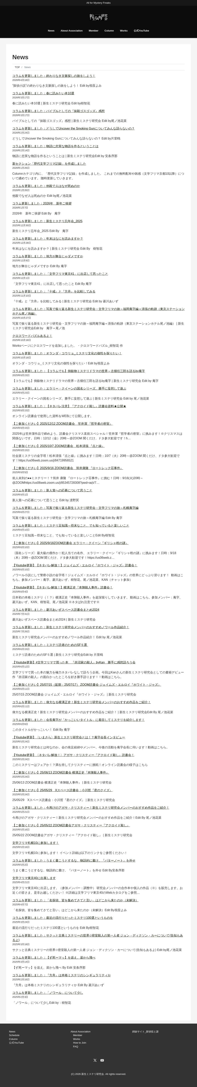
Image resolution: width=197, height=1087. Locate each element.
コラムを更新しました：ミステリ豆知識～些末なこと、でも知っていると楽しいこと (70, 525)
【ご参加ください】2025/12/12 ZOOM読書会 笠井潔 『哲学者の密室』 (62, 423)
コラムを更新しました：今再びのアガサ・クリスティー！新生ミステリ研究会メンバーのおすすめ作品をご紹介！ (90, 807)
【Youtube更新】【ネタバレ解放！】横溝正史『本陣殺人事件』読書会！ (62, 587)
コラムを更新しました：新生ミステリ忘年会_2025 (47, 221)
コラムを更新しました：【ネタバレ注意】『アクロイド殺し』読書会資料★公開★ (69, 406)
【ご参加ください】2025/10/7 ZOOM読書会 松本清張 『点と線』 (58, 446)
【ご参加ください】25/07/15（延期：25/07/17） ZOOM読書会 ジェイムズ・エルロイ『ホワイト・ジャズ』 (86, 684)
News (51, 30)
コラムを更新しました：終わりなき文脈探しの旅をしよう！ (53, 75)
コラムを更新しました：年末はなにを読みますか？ (47, 238)
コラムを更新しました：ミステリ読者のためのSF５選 (50, 645)
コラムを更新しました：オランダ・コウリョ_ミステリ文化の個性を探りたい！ (67, 353)
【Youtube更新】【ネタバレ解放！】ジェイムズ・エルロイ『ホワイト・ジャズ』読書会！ (74, 565)
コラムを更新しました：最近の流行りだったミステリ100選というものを (62, 917)
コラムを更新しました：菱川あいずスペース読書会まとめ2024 (55, 609)
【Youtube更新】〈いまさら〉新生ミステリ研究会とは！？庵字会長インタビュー (68, 737)
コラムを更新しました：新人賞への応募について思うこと (52, 490)
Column (109, 30)
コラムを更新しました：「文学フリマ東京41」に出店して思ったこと (60, 273)
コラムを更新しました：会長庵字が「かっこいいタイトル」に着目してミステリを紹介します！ (78, 719)
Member (93, 30)
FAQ (75, 1046)
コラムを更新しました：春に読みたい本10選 (43, 93)
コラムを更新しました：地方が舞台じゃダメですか (47, 256)
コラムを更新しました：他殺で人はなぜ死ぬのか (46, 186)
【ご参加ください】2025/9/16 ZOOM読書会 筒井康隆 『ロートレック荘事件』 (67, 468)
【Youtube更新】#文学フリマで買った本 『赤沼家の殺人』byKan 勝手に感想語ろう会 (73, 662)
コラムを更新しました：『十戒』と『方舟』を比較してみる (53, 291)
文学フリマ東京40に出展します (34, 878)
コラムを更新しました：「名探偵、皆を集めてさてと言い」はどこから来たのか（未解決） (75, 900)
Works (124, 30)
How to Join (79, 1042)
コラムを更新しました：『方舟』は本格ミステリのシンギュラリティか (61, 975)
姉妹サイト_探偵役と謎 (145, 1031)
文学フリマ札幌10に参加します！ (35, 842)
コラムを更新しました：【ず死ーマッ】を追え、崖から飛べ (53, 957)
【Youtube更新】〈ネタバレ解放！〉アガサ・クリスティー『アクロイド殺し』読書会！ (73, 755)
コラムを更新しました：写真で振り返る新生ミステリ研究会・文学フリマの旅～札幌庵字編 (75, 507)
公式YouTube (141, 30)
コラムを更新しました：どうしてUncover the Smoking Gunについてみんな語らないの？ (73, 128)
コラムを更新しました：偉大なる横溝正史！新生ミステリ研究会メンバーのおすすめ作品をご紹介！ (81, 702)
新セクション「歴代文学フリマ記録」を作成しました (49, 163)
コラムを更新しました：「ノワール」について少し (47, 992)
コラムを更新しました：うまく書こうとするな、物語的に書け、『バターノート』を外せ (73, 860)
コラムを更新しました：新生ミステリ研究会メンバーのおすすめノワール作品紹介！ (70, 627)
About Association (72, 30)
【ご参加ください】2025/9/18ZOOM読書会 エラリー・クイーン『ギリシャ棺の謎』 (70, 543)
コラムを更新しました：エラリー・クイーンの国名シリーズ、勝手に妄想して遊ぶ (69, 388)
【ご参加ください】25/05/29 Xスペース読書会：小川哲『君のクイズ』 (62, 790)
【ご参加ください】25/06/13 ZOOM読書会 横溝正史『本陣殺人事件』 (60, 772)
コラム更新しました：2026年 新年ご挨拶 (42, 203)
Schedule (14, 1035)
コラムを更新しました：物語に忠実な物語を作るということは (55, 146)
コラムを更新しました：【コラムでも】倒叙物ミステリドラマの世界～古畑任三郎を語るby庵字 (78, 371)
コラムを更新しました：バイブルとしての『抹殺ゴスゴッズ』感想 (58, 111)
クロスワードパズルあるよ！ (32, 335)
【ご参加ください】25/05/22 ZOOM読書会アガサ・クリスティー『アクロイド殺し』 (71, 825)
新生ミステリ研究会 (92, 1074)
